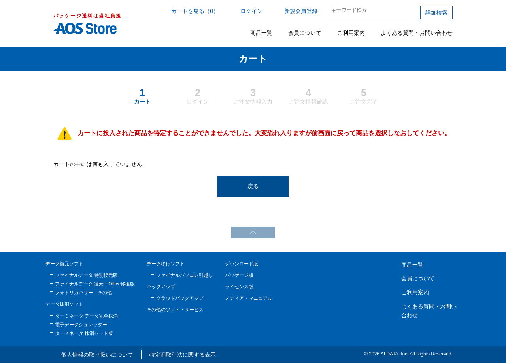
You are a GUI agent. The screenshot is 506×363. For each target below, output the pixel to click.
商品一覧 (261, 33)
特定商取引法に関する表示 (182, 355)
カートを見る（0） (195, 11)
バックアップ (161, 286)
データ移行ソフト (166, 264)
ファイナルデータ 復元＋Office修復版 (95, 284)
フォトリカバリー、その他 (83, 292)
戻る (253, 186)
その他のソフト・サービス (175, 309)
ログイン (251, 11)
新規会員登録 (300, 11)
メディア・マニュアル (248, 298)
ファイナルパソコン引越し (184, 275)
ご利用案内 (351, 33)
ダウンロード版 (241, 264)
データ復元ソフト (64, 264)
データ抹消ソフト (64, 304)
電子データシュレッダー (81, 324)
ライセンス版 (239, 286)
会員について (304, 33)
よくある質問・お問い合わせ (417, 33)
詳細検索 (436, 12)
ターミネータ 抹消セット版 (84, 333)
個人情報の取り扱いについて (97, 355)
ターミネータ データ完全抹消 (86, 316)
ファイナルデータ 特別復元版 (86, 275)
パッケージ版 (239, 275)
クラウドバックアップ (180, 298)
